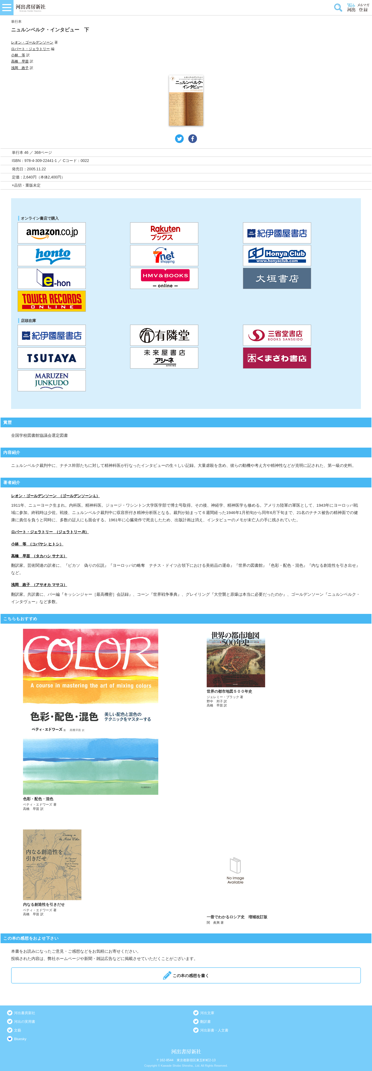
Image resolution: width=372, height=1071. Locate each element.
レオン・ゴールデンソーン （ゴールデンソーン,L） (55, 496)
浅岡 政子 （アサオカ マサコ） (39, 584)
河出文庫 (207, 1013)
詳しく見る (94, 720)
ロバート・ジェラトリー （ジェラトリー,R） (50, 532)
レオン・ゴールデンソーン (32, 42)
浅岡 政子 (20, 68)
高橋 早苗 (20, 61)
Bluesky (20, 1039)
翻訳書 (205, 1022)
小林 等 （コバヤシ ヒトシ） (37, 544)
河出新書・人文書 (214, 1030)
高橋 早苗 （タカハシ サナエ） (39, 556)
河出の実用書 (24, 1022)
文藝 (17, 1030)
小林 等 (18, 55)
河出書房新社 (24, 1013)
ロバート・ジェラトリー (30, 49)
